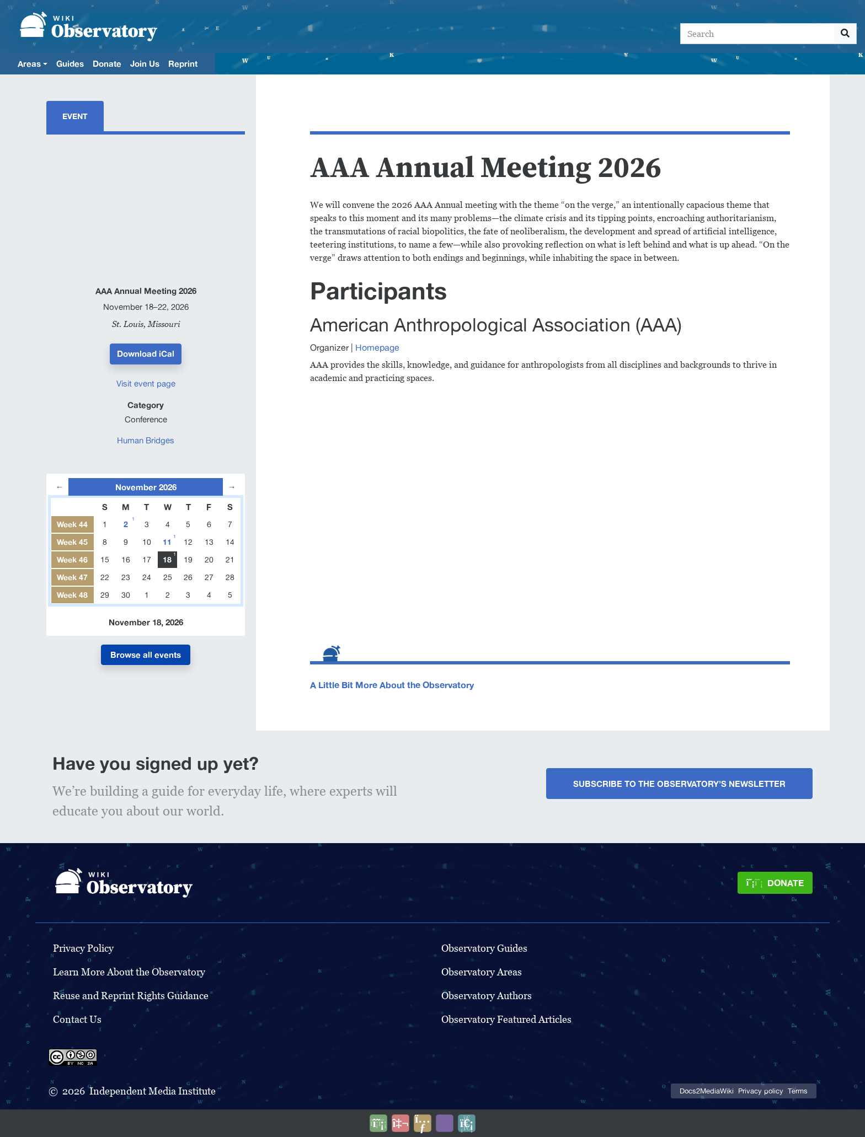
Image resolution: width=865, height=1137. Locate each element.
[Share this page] (422, 1123)
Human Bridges (145, 440)
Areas (29, 63)
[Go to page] (845, 33)
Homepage (377, 347)
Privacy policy (760, 1091)
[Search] (757, 33)
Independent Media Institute (152, 1091)
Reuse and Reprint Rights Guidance (131, 995)
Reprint (182, 63)
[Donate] (775, 883)
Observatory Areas (481, 972)
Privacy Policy (83, 948)
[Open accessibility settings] (444, 1123)
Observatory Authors (486, 995)
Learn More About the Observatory (129, 972)
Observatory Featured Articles (506, 1019)
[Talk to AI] (400, 1123)
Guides (70, 63)
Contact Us (77, 1019)
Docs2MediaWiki (707, 1091)
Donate (107, 63)
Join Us (144, 63)
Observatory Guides (484, 948)
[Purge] (467, 1123)
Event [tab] (75, 116)
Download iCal (145, 353)
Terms (798, 1091)
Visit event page (145, 383)
